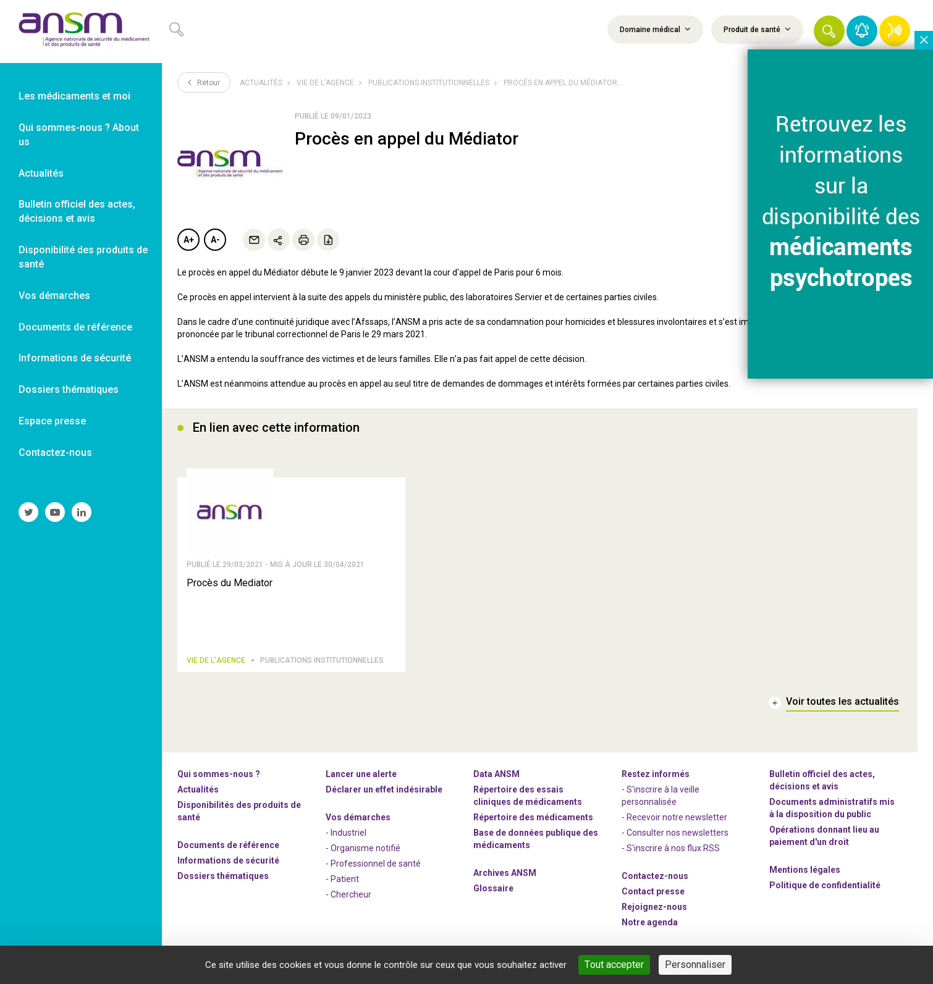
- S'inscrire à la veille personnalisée (660, 795)
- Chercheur (348, 894)
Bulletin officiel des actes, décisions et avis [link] (77, 211)
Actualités (261, 82)
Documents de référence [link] (75, 327)
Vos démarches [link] (54, 295)
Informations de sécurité (228, 860)
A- (215, 240)
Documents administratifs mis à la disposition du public (832, 808)
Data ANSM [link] (496, 774)
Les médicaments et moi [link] (74, 96)
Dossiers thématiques (223, 876)
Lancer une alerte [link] (361, 774)
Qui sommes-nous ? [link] (218, 774)
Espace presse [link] (52, 421)
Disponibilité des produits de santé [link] (83, 257)
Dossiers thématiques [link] (69, 389)
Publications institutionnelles (428, 82)
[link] (81, 31)
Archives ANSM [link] (504, 873)
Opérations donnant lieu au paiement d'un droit (824, 836)
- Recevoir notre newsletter (674, 817)
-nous (654, 907)
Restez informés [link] (656, 774)
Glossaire (493, 888)
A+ (189, 240)
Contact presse (653, 891)
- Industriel (346, 833)
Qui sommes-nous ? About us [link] (79, 135)
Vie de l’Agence (325, 82)
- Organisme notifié (363, 848)
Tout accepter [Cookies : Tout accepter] (614, 964)
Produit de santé (757, 29)
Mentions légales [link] (804, 870)
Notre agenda (650, 922)
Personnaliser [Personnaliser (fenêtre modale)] (695, 964)
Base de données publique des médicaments (535, 839)
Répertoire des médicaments (533, 817)
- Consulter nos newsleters (675, 833)
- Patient (342, 879)
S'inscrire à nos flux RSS (673, 848)
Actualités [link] (41, 173)
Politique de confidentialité (824, 885)
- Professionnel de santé (373, 863)
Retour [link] (204, 82)
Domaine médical (655, 29)
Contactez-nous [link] (55, 452)
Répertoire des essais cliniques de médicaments (527, 795)
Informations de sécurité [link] (75, 358)
